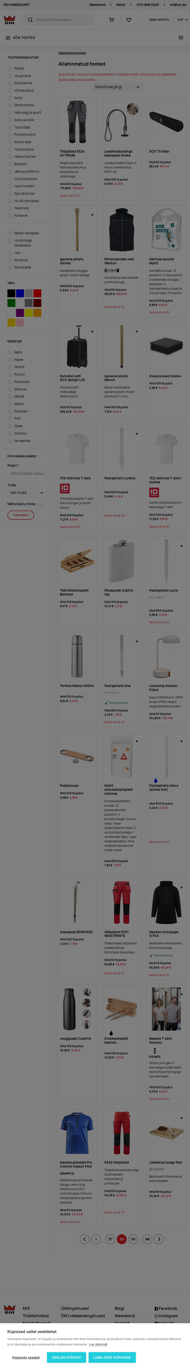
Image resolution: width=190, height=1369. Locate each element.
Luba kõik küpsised (112, 1357)
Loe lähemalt (98, 1344)
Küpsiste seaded (26, 1357)
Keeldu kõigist (66, 1357)
